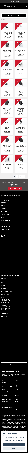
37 (20, 176)
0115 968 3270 (6, 291)
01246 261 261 (6, 211)
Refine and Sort (14, 15)
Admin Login (3, 365)
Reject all (14, 448)
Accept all (14, 444)
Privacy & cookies (10, 365)
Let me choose (20, 440)
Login (17, 1)
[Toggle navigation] (2, 6)
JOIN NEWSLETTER (15, 188)
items (12, 1)
